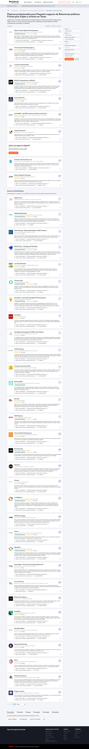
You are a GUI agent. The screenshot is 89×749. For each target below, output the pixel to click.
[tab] (10, 712)
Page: (18, 704)
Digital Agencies (14, 10)
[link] (38, 2)
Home (8, 10)
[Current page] (22, 704)
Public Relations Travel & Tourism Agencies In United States (32, 10)
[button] (74, 2)
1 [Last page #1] (25, 704)
